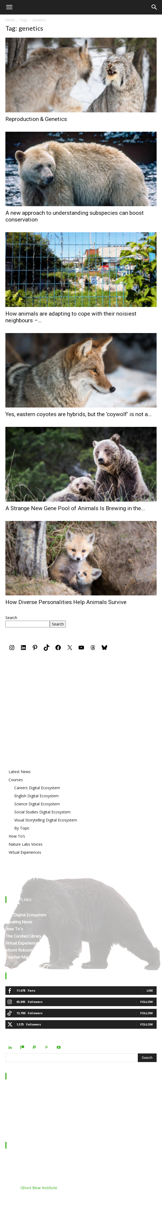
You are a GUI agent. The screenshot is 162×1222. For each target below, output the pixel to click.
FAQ (9, 1112)
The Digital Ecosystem (25, 914)
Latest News (20, 771)
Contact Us (15, 1105)
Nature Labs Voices (26, 844)
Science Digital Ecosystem (37, 803)
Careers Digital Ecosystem (37, 787)
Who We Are (17, 1091)
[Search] (154, 7)
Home (10, 20)
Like (150, 990)
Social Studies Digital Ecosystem (42, 811)
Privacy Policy (17, 1119)
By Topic (22, 828)
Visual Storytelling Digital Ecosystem (45, 820)
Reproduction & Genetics (36, 119)
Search (11, 617)
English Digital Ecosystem (36, 795)
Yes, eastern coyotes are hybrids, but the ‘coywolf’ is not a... (78, 414)
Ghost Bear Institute (38, 1187)
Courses (16, 779)
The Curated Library (23, 936)
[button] (9, 7)
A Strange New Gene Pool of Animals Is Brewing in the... (75, 508)
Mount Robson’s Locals (26, 950)
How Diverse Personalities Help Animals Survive (65, 602)
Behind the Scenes (22, 1098)
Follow (146, 1002)
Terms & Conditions (23, 1126)
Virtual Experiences (25, 852)
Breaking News (18, 921)
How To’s (17, 836)
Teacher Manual (20, 957)
